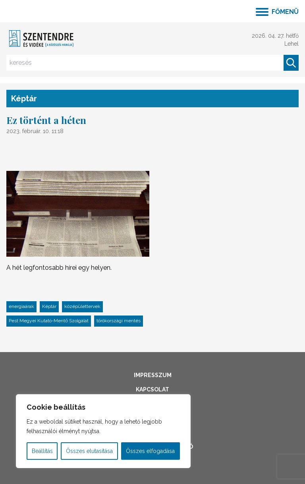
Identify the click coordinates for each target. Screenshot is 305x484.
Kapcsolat (152, 389)
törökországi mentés (119, 320)
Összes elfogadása (150, 451)
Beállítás (42, 451)
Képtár (49, 306)
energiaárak (21, 306)
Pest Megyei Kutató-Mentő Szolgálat (49, 320)
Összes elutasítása (89, 451)
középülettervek (82, 306)
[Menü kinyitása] (277, 11)
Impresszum (153, 375)
